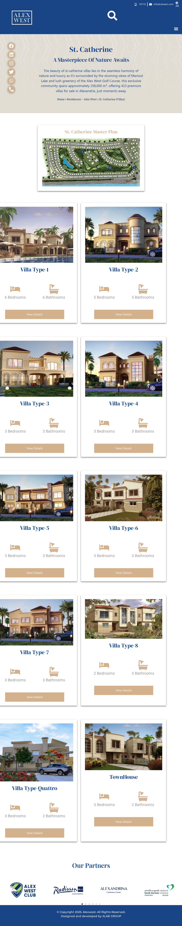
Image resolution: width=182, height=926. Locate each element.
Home (60, 99)
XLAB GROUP (111, 916)
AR (177, 4)
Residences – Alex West (82, 99)
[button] (176, 29)
